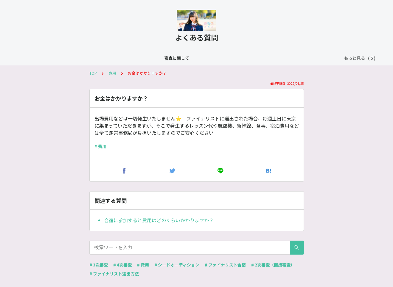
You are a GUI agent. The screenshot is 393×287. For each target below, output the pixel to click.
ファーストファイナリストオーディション (282, 58)
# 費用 (100, 146)
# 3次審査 (98, 265)
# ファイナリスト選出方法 (114, 274)
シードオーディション (151, 58)
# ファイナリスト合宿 (225, 265)
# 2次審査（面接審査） (273, 265)
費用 (230, 58)
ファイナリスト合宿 (199, 58)
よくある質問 (109, 58)
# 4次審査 (122, 265)
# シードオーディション (176, 265)
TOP (93, 73)
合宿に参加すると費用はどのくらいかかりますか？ (159, 220)
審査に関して (75, 58)
